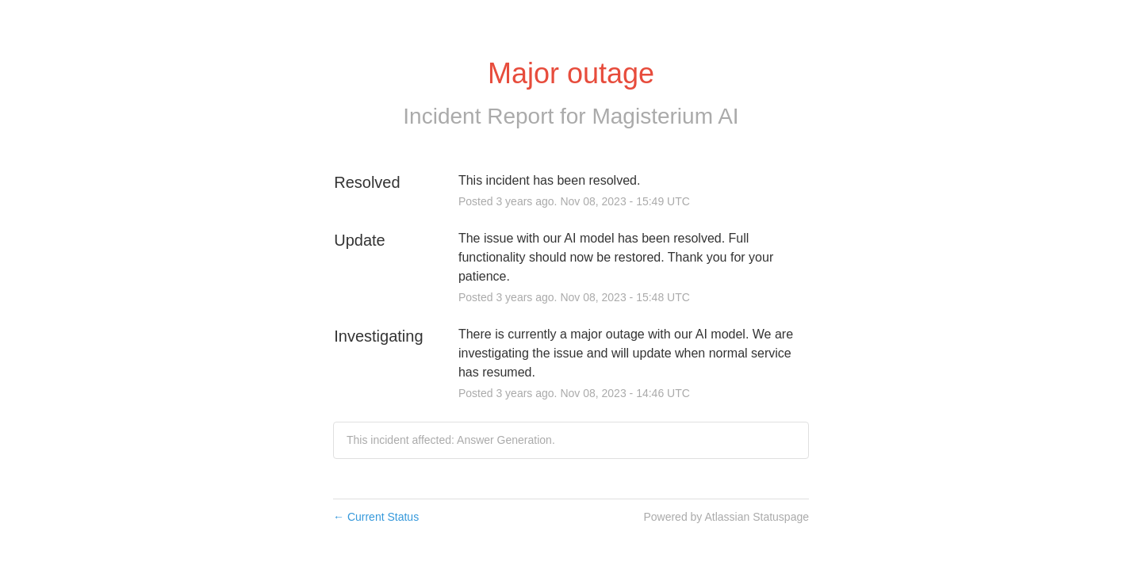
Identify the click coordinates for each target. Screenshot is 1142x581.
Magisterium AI (665, 116)
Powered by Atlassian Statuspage (726, 516)
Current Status (376, 516)
